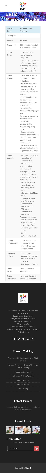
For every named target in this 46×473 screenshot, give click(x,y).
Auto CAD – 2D (23, 380)
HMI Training (23, 389)
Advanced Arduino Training (23, 376)
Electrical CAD (23, 384)
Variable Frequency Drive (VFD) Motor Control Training (23, 366)
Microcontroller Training (23, 372)
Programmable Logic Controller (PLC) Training (23, 359)
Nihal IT (28, 468)
